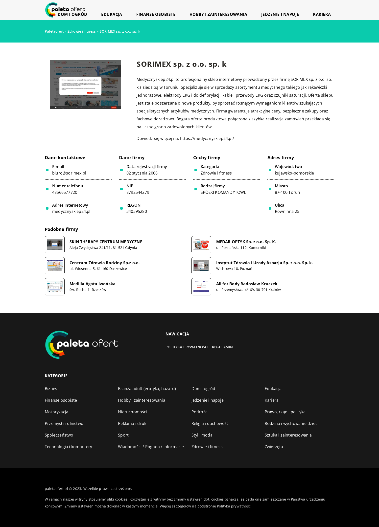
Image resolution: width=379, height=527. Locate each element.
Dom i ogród (134, 9)
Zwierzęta (274, 446)
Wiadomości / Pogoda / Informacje (151, 446)
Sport (123, 435)
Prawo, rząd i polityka (285, 412)
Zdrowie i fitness (216, 173)
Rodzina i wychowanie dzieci (291, 423)
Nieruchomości (132, 412)
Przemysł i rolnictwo (64, 423)
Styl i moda (202, 435)
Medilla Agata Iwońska (93, 283)
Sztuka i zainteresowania (288, 435)
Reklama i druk (132, 423)
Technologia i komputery (68, 446)
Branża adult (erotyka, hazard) (147, 388)
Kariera (326, 9)
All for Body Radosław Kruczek (247, 283)
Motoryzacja (56, 412)
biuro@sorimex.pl (69, 173)
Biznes (51, 388)
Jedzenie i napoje (295, 9)
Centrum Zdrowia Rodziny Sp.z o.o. (105, 262)
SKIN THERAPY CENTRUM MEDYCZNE (106, 241)
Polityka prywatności (187, 347)
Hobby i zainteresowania (246, 9)
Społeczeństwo (59, 435)
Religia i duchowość (210, 423)
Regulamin (222, 347)
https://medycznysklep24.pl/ (207, 138)
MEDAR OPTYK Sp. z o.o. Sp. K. (246, 241)
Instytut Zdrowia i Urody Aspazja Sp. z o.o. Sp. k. (264, 262)
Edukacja (163, 9)
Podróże (199, 412)
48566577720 (64, 192)
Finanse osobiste (196, 9)
